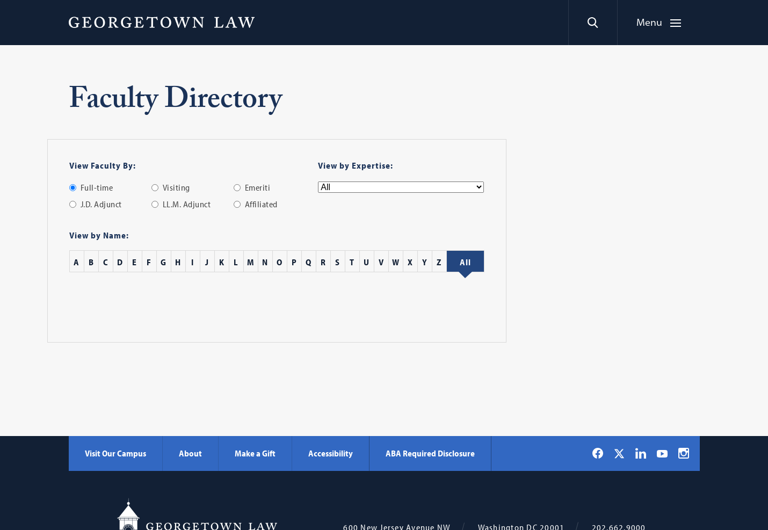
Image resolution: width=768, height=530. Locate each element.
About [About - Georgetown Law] (190, 453)
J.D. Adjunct (101, 204)
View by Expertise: (355, 165)
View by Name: (99, 235)
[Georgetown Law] (162, 22)
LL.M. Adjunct (187, 204)
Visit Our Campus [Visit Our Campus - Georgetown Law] (115, 453)
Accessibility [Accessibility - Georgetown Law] (330, 453)
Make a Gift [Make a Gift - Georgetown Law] (255, 453)
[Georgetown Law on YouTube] (662, 453)
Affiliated (261, 204)
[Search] (592, 22)
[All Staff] (465, 262)
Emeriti (258, 187)
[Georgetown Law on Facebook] (597, 453)
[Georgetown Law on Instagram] (683, 453)
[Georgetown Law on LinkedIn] (640, 453)
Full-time (97, 187)
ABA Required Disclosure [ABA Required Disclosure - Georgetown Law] (430, 453)
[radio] (72, 187)
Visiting (176, 187)
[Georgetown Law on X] (619, 453)
